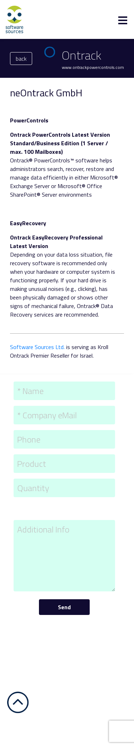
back (21, 58)
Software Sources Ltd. (37, 347)
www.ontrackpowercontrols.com (93, 67)
